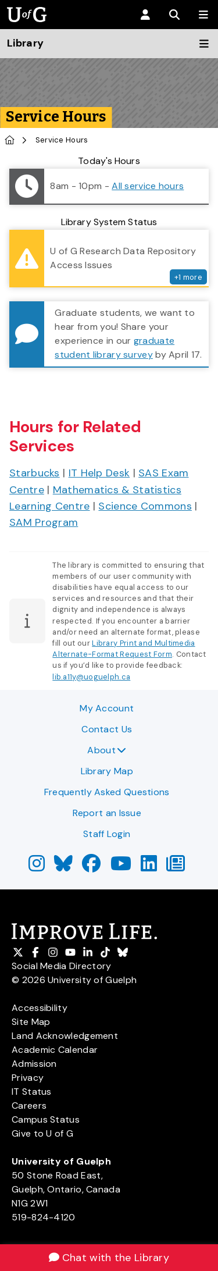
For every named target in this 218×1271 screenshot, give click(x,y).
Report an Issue (107, 813)
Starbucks (34, 473)
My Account (107, 708)
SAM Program (43, 522)
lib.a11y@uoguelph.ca (91, 677)
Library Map (107, 771)
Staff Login (106, 834)
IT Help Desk (99, 473)
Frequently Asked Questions (107, 792)
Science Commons (145, 506)
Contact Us (106, 729)
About (106, 750)
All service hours (148, 186)
